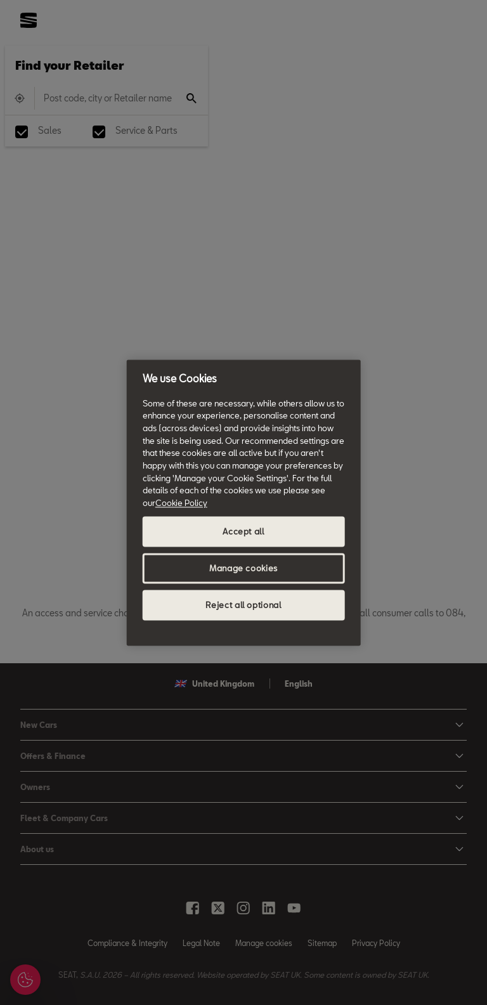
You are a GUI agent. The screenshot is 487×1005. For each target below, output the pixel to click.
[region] (244, 502)
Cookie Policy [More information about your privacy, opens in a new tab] (181, 503)
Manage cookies (243, 568)
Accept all (243, 531)
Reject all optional (243, 605)
